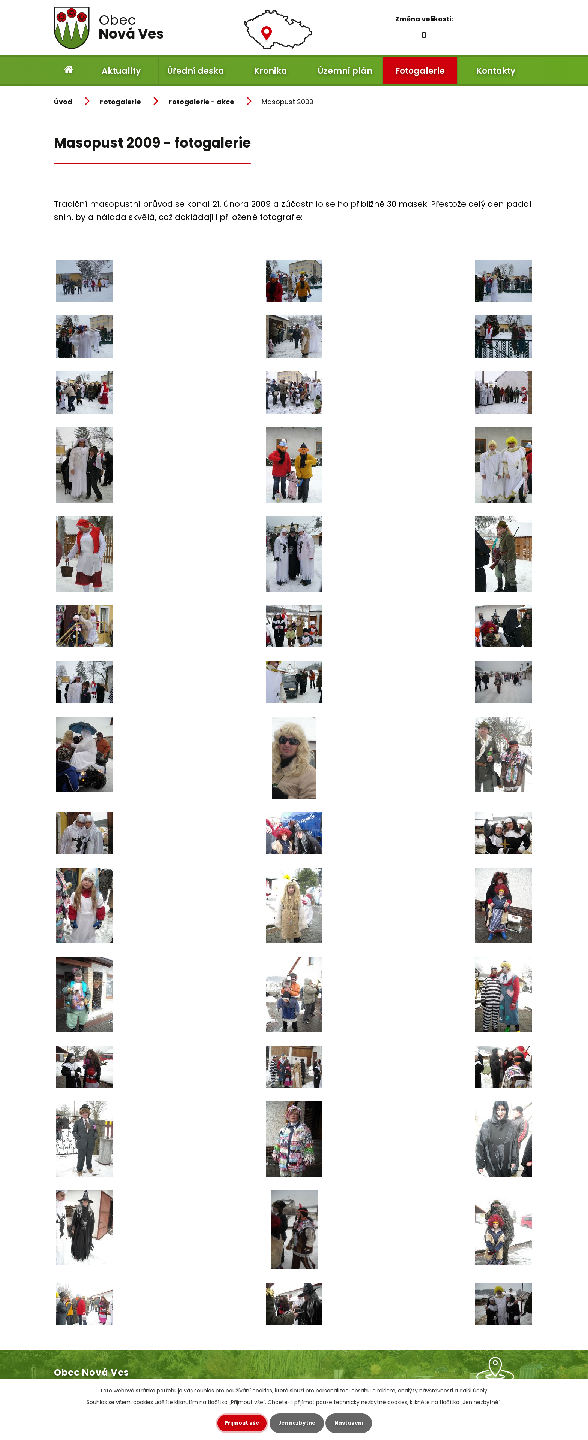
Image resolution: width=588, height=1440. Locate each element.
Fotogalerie (420, 71)
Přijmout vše (239, 1423)
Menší (402, 34)
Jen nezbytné (296, 1423)
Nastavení (352, 1423)
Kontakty (495, 71)
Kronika (270, 71)
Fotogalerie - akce (201, 101)
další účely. (473, 1390)
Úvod (69, 70)
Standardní (422, 34)
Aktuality (121, 71)
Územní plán (345, 71)
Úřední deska (195, 71)
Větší (446, 34)
